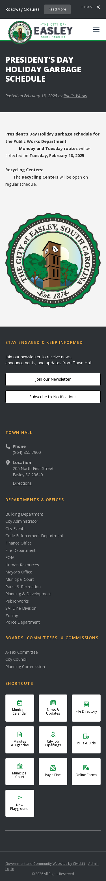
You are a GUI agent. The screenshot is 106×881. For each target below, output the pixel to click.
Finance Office (18, 543)
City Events (15, 528)
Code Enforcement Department (34, 535)
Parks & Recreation (23, 586)
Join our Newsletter (53, 379)
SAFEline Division (20, 608)
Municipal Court (19, 579)
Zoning (11, 615)
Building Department (24, 514)
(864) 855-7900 (27, 452)
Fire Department (20, 550)
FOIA (9, 557)
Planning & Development (28, 594)
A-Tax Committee (21, 652)
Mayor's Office (18, 572)
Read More (57, 9)
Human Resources (22, 565)
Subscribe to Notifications (53, 396)
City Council (16, 659)
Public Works (75, 95)
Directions (22, 483)
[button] (95, 29)
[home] (39, 32)
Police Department (22, 622)
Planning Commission (25, 666)
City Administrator (21, 521)
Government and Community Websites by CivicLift (45, 863)
